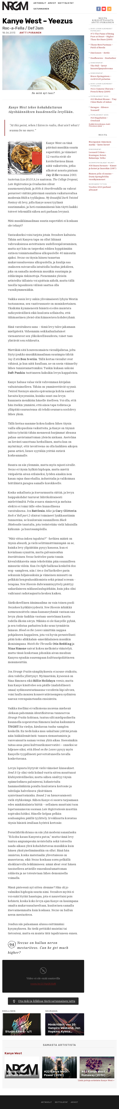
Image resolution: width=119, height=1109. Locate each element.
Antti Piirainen (30, 32)
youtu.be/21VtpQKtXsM (43, 983)
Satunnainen (41, 9)
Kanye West (13, 1053)
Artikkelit (39, 3)
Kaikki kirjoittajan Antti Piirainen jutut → (99, 125)
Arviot (52, 3)
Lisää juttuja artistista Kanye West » (96, 1080)
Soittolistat (66, 3)
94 (11, 944)
